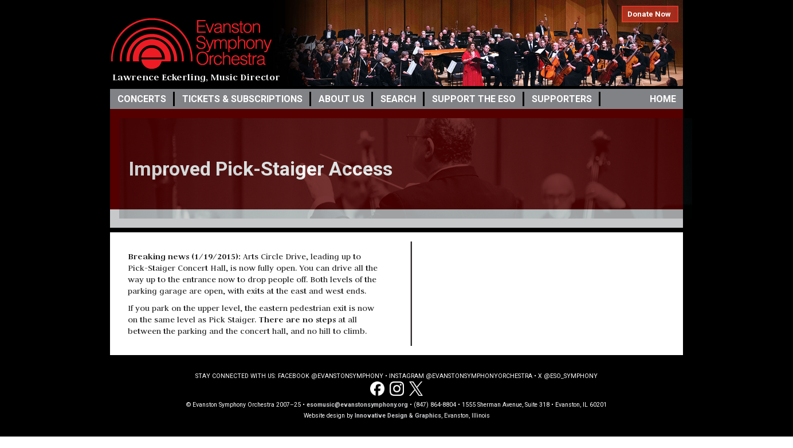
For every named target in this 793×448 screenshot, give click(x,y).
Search (398, 99)
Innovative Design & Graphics (398, 415)
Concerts (141, 99)
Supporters (562, 99)
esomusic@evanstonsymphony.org (357, 404)
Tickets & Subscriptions (242, 99)
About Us (341, 99)
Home (663, 99)
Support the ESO (474, 99)
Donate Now (649, 14)
